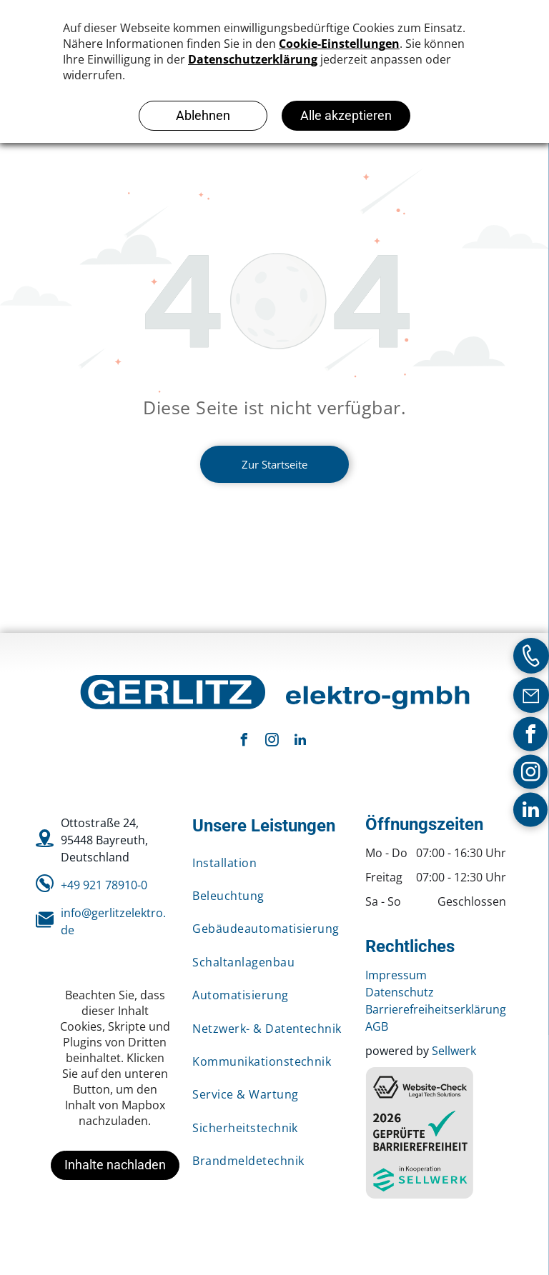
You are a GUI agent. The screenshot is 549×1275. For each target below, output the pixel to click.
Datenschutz (399, 992)
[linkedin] (530, 811)
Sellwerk (454, 1051)
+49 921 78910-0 (104, 885)
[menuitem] (268, 862)
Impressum (396, 975)
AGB (376, 1026)
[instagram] (530, 773)
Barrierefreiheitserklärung (435, 1009)
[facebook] (530, 735)
